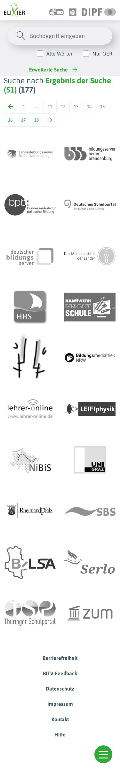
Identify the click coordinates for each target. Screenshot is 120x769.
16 (10, 120)
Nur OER (102, 53)
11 (50, 106)
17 (23, 120)
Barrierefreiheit (60, 658)
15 (102, 106)
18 (36, 120)
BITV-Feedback (60, 673)
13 (76, 106)
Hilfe (60, 734)
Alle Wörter (59, 53)
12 (63, 106)
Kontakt (60, 719)
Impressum (60, 704)
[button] (103, 754)
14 (89, 106)
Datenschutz (60, 688)
